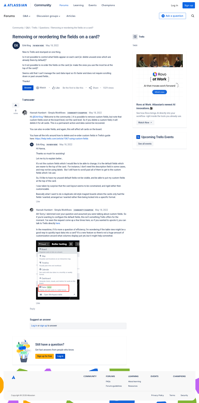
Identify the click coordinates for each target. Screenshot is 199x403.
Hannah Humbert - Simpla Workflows (47, 112)
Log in (174, 5)
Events (93, 5)
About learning (134, 381)
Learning (78, 5)
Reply (32, 309)
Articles (71, 15)
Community (42, 5)
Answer (28, 87)
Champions (108, 5)
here (58, 223)
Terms (172, 395)
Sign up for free (44, 356)
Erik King (26, 45)
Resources (132, 386)
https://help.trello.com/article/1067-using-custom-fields (61, 138)
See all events (144, 143)
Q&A (26, 15)
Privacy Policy (157, 395)
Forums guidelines (114, 386)
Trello (34, 27)
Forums (64, 5)
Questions (44, 27)
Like (38, 201)
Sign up (188, 5)
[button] (57, 270)
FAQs (108, 381)
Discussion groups (48, 15)
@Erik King (37, 117)
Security (184, 395)
